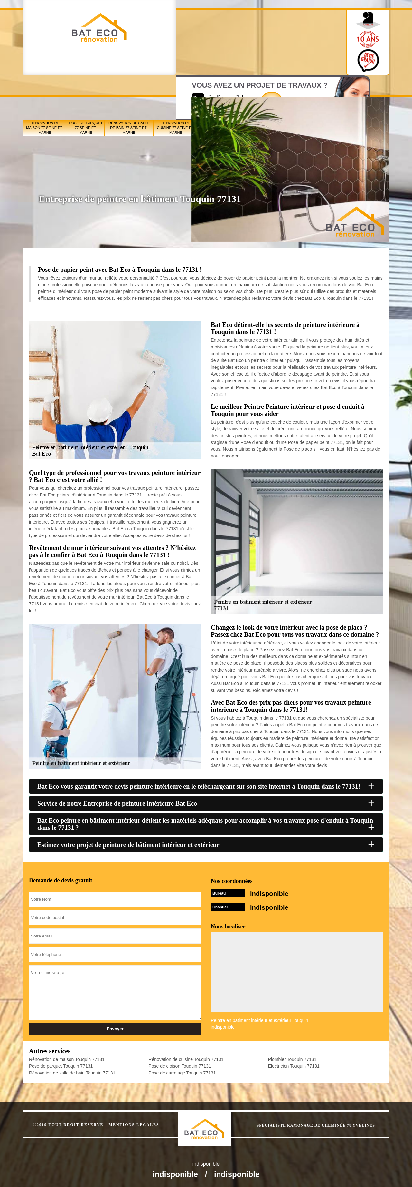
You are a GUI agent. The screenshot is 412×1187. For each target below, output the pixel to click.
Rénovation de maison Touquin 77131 (67, 1057)
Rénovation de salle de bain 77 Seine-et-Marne (128, 87)
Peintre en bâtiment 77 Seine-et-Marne (218, 87)
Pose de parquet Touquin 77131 (61, 1064)
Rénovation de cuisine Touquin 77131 (185, 1057)
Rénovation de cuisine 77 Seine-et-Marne (175, 87)
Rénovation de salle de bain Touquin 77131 (72, 1071)
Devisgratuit (236, 40)
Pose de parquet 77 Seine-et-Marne (86, 87)
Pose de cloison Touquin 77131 (179, 1064)
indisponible (186, 34)
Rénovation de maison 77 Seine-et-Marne (44, 87)
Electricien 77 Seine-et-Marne (370, 87)
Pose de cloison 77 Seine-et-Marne (256, 87)
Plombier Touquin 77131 (292, 1057)
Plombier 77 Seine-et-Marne (334, 87)
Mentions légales (134, 1123)
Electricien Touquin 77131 (294, 1064)
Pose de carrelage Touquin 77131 (182, 1071)
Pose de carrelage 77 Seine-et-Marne (296, 87)
